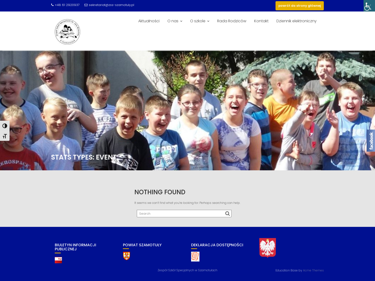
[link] (369, 5)
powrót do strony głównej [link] (299, 5)
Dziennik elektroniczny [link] (296, 21)
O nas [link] (172, 21)
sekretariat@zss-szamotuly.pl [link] (109, 5)
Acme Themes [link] (313, 270)
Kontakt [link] (261, 21)
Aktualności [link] (149, 21)
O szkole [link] (197, 21)
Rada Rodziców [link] (231, 21)
